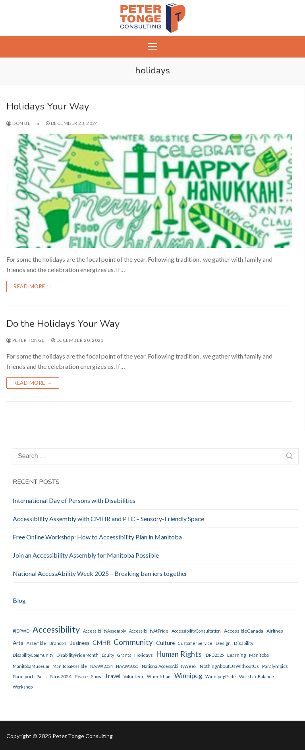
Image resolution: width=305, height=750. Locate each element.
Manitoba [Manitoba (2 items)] (259, 655)
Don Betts (22, 123)
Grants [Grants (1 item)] (124, 655)
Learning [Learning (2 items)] (236, 655)
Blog (19, 600)
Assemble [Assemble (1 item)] (36, 643)
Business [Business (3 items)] (79, 643)
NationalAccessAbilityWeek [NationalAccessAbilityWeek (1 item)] (169, 666)
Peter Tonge (25, 340)
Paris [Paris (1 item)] (41, 676)
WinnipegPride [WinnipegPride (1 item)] (220, 676)
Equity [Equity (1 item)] (108, 655)
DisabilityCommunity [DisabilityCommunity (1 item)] (33, 655)
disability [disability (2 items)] (243, 643)
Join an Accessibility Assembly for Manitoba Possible (86, 555)
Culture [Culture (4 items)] (165, 642)
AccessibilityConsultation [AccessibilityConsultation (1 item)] (196, 630)
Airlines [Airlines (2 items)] (274, 631)
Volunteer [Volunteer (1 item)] (134, 676)
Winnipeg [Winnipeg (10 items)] (188, 676)
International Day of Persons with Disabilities (74, 500)
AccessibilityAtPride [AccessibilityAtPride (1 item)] (148, 630)
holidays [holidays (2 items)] (143, 655)
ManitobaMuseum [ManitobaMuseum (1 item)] (31, 666)
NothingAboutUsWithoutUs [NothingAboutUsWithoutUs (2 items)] (229, 666)
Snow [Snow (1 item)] (96, 676)
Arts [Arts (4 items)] (18, 642)
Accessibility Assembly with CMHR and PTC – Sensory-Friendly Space (108, 518)
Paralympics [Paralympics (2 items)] (275, 666)
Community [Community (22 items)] (133, 641)
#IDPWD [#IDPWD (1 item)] (21, 630)
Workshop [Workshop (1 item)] (23, 686)
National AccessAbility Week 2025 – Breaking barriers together (100, 573)
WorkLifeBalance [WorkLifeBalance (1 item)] (256, 676)
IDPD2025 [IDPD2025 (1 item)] (214, 655)
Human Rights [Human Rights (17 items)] (178, 654)
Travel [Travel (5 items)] (112, 676)
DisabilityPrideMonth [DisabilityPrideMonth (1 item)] (77, 655)
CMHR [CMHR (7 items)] (101, 642)
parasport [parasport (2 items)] (23, 676)
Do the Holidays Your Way (63, 324)
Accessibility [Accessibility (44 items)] (56, 629)
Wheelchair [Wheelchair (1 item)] (159, 676)
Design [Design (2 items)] (223, 643)
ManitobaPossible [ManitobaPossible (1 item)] (69, 666)
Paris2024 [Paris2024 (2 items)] (60, 676)
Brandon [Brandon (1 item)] (57, 643)
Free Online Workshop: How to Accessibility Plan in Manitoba (97, 537)
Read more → (33, 286)
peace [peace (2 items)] (81, 676)
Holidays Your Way (47, 106)
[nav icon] (152, 46)
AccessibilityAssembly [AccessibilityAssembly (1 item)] (104, 630)
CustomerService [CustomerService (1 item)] (195, 643)
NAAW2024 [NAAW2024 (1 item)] (101, 666)
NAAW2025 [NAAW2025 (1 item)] (127, 666)
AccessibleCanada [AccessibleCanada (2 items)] (243, 631)
